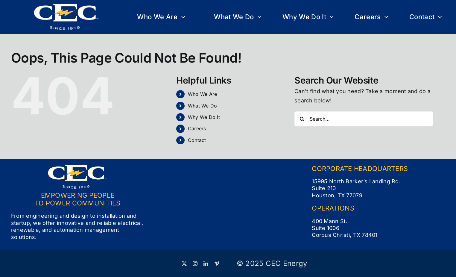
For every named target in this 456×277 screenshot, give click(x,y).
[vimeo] (217, 263)
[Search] (301, 118)
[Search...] (363, 118)
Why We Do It (204, 117)
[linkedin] (205, 263)
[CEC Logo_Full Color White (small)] (66, 6)
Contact (197, 140)
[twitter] (184, 263)
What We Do (202, 106)
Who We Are (202, 94)
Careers (197, 128)
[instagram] (195, 263)
